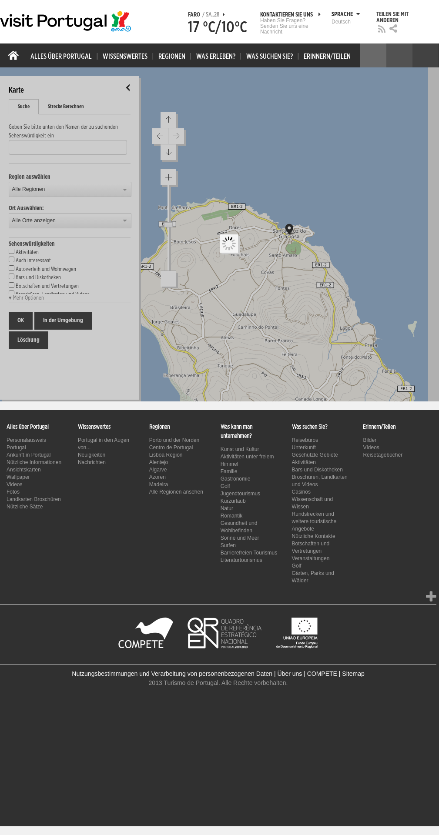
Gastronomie (236, 479)
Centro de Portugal (171, 447)
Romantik (232, 516)
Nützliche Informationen (34, 462)
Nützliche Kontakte (313, 536)
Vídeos (371, 447)
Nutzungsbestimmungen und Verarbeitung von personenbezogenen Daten (172, 673)
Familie (229, 471)
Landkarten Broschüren (34, 499)
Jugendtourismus (240, 494)
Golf (225, 486)
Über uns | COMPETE (307, 673)
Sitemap (353, 673)
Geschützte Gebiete (315, 455)
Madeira (158, 484)
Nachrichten (92, 462)
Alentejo (158, 462)
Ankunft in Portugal (28, 455)
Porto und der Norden (174, 440)
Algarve (158, 470)
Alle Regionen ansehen (176, 492)
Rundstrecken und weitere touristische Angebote (314, 521)
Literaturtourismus (241, 560)
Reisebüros (305, 440)
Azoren (157, 477)
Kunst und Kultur (240, 449)
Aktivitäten (304, 462)
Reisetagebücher (382, 455)
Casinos (301, 492)
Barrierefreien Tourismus (249, 553)
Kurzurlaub (233, 501)
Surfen (228, 545)
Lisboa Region (166, 455)
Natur (227, 508)
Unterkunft (304, 447)
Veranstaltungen (311, 558)
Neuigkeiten (91, 455)
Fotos (13, 492)
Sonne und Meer (240, 538)
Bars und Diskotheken (317, 470)
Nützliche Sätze (25, 507)
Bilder (369, 440)
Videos (14, 484)
